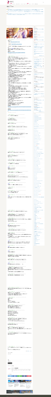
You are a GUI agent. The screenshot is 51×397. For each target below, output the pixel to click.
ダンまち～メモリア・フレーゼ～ (39, 165)
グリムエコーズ (37, 146)
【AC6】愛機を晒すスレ (39, 109)
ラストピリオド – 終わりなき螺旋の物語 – (39, 205)
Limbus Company (37, 125)
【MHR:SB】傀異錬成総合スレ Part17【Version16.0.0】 (39, 111)
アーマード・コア (37, 129)
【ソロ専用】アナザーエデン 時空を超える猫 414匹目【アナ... (39, 98)
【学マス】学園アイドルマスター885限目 (39, 29)
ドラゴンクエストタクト (38, 176)
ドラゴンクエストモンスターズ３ (39, 179)
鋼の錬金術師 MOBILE (37, 253)
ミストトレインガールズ (38, 199)
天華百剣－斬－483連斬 (37, 92)
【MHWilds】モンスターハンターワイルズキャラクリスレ (39, 78)
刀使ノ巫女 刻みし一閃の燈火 (38, 215)
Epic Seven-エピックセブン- (38, 119)
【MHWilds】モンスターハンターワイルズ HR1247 (39, 32)
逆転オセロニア (37, 250)
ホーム (7, 5)
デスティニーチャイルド (38, 169)
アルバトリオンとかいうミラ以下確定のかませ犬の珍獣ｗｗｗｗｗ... (39, 87)
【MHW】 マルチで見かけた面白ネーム (39, 83)
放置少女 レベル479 (39, 35)
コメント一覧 (42, 99)
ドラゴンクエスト (37, 173)
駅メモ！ (36, 254)
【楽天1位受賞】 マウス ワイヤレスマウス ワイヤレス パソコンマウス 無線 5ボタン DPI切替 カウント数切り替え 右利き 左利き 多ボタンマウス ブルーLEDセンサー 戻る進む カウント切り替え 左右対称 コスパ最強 (25, 14)
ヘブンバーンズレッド (37, 196)
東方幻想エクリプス (37, 236)
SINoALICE (36, 126)
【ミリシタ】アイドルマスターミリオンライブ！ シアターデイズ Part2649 (28, 387)
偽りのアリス (36, 212)
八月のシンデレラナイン (38, 214)
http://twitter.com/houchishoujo (17, 44)
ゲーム (8, 3)
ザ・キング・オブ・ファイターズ (39, 155)
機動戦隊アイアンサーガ (38, 240)
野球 (35, 251)
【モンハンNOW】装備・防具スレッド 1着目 (39, 104)
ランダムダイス (37, 208)
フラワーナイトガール (37, 189)
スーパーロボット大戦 (37, 162)
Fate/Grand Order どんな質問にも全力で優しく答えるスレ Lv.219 (16, 385)
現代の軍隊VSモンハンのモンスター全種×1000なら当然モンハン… (38, 66)
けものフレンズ (37, 152)
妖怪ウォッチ (36, 225)
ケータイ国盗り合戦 (37, 149)
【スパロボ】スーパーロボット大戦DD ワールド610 (10, 386)
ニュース (36, 183)
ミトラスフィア (37, 200)
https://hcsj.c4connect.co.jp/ (15, 41)
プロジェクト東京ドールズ (38, 193)
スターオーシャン (37, 163)
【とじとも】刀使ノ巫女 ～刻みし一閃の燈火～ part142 (38, 64)
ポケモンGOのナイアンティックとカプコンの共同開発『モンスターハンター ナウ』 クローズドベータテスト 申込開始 (39, 48)
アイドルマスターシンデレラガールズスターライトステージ (39, 131)
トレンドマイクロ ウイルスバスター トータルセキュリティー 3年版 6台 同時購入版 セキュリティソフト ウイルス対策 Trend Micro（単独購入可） (25, 12)
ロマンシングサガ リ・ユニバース (39, 211)
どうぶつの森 (36, 172)
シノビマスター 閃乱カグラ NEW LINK (39, 159)
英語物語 (36, 247)
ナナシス (36, 182)
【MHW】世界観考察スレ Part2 (38, 68)
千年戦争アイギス (37, 221)
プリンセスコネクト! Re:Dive (38, 190)
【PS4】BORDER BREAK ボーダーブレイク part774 (39, 56)
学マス (27, 3)
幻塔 (35, 229)
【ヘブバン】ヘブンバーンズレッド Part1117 (38, 51)
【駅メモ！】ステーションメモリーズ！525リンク (39, 53)
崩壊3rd (36, 228)
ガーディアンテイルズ (37, 142)
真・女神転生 (36, 243)
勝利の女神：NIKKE (37, 219)
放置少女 (11, 5)
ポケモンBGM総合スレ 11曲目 (39, 114)
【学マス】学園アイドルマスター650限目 (39, 40)
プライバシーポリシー (16, 396)
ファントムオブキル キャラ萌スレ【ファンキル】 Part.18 (38, 61)
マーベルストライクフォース (38, 197)
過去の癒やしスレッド (41, 116)
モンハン (10, 3)
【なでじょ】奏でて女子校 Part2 (39, 107)
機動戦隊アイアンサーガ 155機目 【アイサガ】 (38, 70)
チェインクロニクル (37, 166)
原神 (35, 222)
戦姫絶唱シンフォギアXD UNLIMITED (39, 232)
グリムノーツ (36, 148)
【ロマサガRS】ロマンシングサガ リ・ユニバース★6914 (39, 45)
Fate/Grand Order (15, 383)
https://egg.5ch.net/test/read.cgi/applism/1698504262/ (16, 52)
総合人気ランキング (41, 57)
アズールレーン (37, 135)
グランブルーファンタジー (38, 145)
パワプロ (36, 186)
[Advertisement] (25, 20)
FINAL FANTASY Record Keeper (38, 122)
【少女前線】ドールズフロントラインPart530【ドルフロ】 (22, 386)
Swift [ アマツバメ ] (10, 396)
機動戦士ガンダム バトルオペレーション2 (39, 238)
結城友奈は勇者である (37, 244)
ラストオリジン (37, 203)
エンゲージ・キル (37, 139)
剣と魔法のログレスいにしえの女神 (39, 218)
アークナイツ (36, 128)
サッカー (36, 156)
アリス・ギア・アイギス (38, 138)
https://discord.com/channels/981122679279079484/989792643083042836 (19, 106)
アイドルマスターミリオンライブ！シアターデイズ (28, 384)
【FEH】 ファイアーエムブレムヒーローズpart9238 (39, 37)
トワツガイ (36, 180)
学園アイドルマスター (38, 226)
